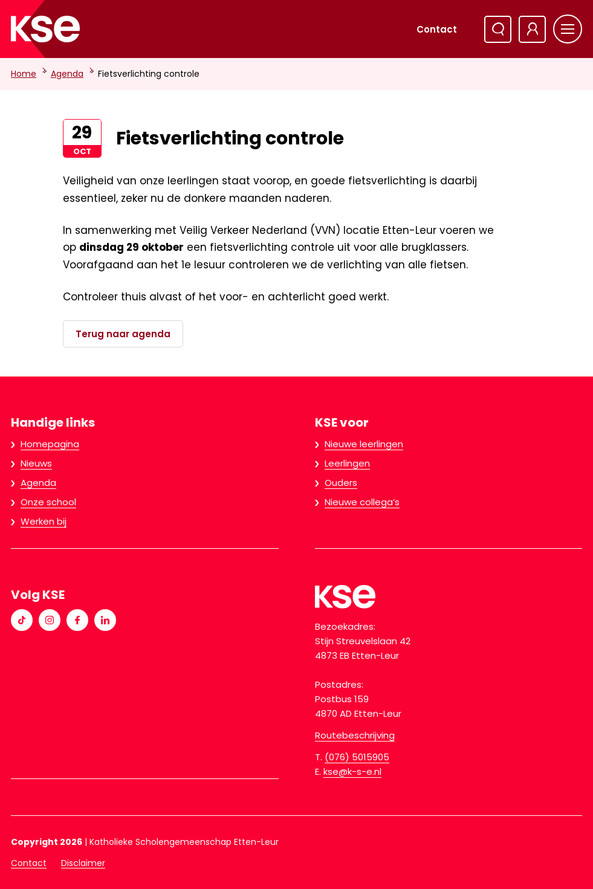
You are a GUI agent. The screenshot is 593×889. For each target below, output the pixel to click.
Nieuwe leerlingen (364, 444)
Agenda (67, 74)
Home (23, 74)
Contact (436, 29)
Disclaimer (83, 863)
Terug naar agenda (123, 334)
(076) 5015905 (357, 757)
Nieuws (36, 463)
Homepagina (50, 444)
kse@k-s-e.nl (352, 771)
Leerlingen (347, 463)
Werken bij (43, 521)
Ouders (341, 482)
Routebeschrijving (355, 735)
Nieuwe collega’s (362, 502)
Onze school (48, 502)
